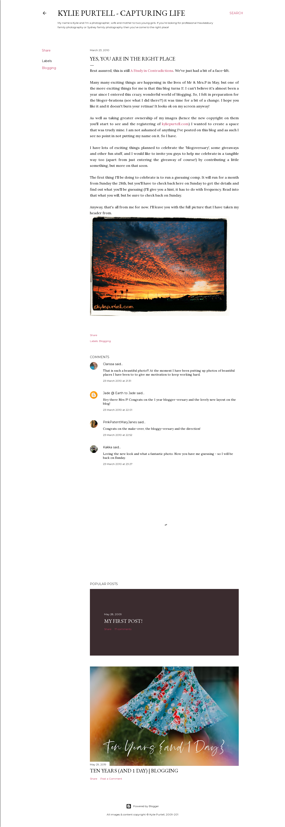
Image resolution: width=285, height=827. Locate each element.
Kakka (107, 447)
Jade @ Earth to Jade (119, 393)
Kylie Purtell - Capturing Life (121, 13)
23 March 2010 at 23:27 (117, 464)
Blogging (49, 68)
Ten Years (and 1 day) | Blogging (134, 770)
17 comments (123, 629)
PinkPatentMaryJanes (120, 422)
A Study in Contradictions (151, 70)
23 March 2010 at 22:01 (117, 409)
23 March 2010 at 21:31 (117, 380)
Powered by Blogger (142, 806)
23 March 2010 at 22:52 (117, 435)
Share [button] (46, 50)
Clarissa (108, 364)
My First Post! (123, 621)
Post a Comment (111, 778)
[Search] (236, 13)
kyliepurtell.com (175, 124)
